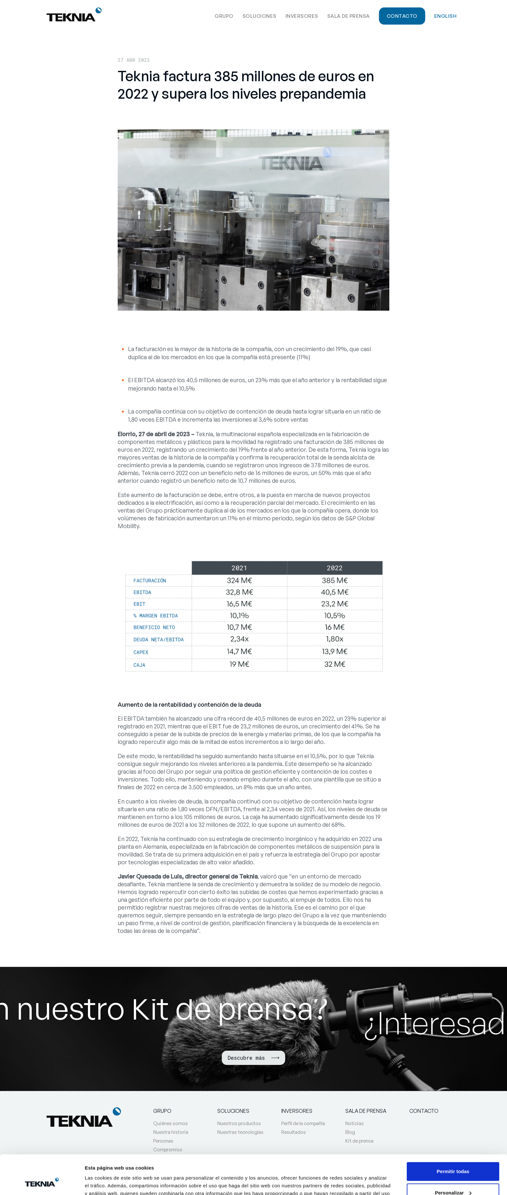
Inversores (302, 16)
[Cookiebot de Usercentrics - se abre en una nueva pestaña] (42, 1182)
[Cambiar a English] (445, 15)
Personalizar (453, 1155)
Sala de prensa (348, 16)
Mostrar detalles (104, 1182)
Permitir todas (453, 1134)
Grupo (224, 16)
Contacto (402, 16)
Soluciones (259, 16)
